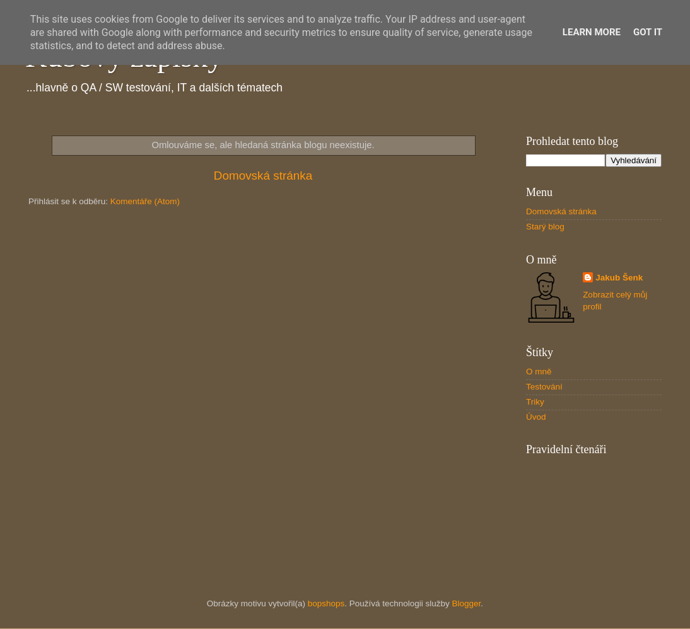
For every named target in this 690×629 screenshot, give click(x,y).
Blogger (466, 603)
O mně (539, 371)
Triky (535, 402)
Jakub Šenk (619, 277)
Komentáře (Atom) (145, 201)
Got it (647, 32)
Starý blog (545, 226)
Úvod (536, 417)
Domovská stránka (263, 175)
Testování (544, 386)
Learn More (592, 32)
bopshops (326, 603)
